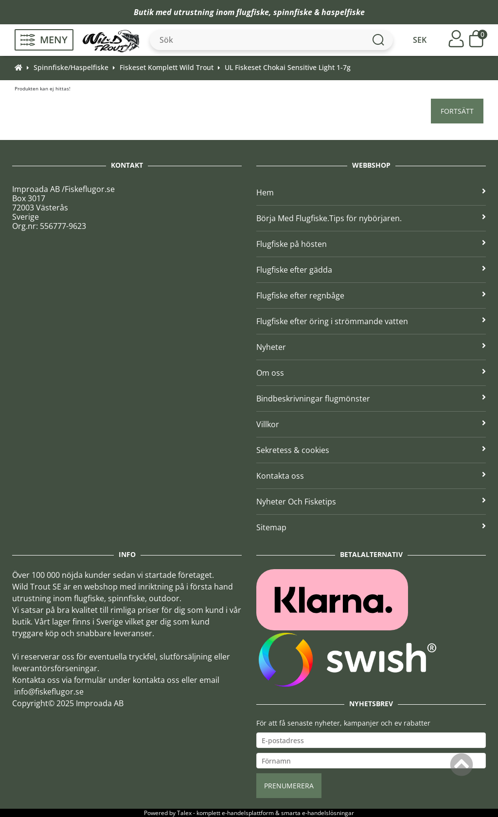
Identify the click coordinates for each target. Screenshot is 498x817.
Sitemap (371, 527)
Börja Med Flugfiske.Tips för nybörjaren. (371, 218)
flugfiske (252, 12)
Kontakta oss (371, 475)
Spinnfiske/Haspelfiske (71, 67)
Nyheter (371, 347)
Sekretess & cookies (371, 450)
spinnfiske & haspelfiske (319, 12)
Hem (371, 192)
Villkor (371, 424)
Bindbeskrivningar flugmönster (371, 398)
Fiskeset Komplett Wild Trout (166, 67)
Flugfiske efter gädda (371, 269)
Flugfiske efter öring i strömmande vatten (371, 321)
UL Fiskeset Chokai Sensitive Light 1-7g (288, 67)
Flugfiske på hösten (371, 244)
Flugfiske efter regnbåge (371, 295)
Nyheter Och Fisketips (371, 501)
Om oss (371, 372)
